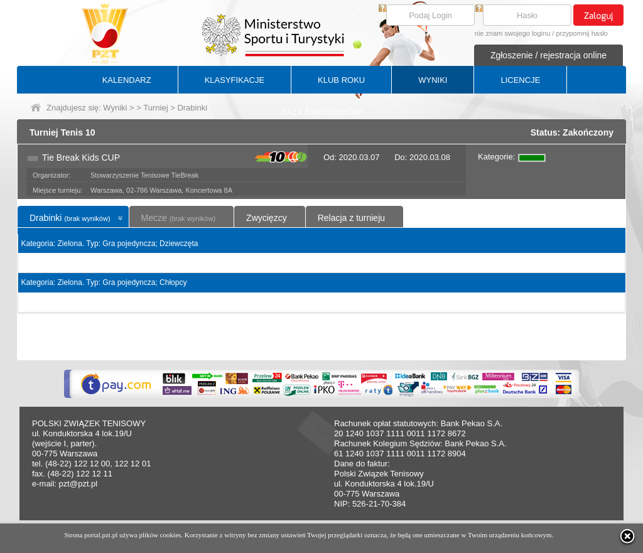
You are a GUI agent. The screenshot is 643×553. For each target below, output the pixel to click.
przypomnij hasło (582, 33)
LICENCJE (520, 80)
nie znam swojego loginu (512, 33)
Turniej (155, 107)
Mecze (178, 218)
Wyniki (115, 107)
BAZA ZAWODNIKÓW (321, 112)
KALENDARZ (126, 80)
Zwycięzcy (266, 218)
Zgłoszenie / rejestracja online (548, 55)
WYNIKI (432, 80)
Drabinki (70, 218)
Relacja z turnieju (351, 218)
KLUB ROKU (341, 80)
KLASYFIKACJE (234, 80)
